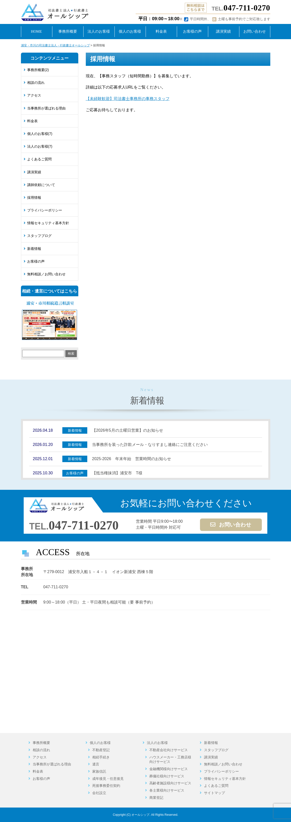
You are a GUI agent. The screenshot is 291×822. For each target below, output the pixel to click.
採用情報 (34, 198)
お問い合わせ (230, 525)
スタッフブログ (39, 236)
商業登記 (156, 798)
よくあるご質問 (39, 159)
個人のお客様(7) (39, 134)
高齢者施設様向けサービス (170, 783)
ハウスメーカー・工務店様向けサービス (170, 759)
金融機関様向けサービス (168, 769)
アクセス (34, 95)
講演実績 (34, 172)
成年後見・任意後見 (108, 779)
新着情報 (34, 249)
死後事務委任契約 (106, 786)
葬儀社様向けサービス (166, 776)
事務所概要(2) (38, 70)
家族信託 (99, 771)
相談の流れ (36, 83)
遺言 (95, 764)
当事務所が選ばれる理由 (46, 108)
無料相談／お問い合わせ (46, 274)
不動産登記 (101, 750)
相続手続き (101, 757)
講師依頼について (41, 185)
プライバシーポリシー (44, 210)
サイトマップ (214, 793)
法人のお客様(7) (39, 146)
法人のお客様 (157, 743)
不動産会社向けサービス (168, 750)
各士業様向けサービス (166, 790)
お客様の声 (36, 261)
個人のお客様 (100, 743)
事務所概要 (41, 743)
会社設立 (99, 793)
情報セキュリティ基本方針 (48, 223)
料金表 (32, 121)
